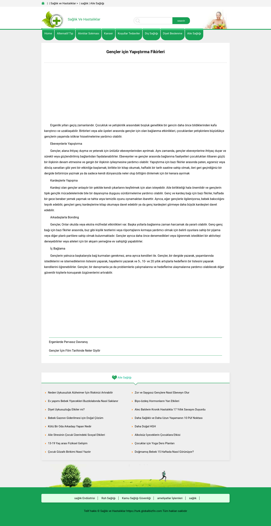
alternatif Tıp (65, 33)
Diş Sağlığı (151, 33)
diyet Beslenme (172, 33)
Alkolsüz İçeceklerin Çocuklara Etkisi (157, 435)
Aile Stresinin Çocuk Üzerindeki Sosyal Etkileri (76, 435)
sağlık (84, 3)
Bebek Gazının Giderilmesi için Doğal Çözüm (75, 418)
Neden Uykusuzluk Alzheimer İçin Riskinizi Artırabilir (80, 392)
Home (48, 33)
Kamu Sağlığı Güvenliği (136, 498)
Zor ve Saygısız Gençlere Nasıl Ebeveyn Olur (162, 392)
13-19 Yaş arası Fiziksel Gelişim (68, 443)
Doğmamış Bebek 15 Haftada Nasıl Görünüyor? (164, 451)
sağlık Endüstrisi (84, 498)
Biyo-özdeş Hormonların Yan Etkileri (157, 401)
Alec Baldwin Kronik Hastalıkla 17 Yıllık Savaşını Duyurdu (170, 409)
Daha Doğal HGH (145, 426)
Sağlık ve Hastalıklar (63, 3)
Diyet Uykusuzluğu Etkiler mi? (66, 409)
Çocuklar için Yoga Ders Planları (155, 443)
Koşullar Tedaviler (129, 33)
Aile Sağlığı (97, 3)
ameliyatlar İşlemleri (170, 498)
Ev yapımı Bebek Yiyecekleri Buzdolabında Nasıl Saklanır (83, 401)
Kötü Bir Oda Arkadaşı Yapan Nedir (69, 426)
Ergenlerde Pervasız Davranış (68, 342)
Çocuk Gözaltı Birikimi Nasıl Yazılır (69, 451)
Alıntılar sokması (88, 33)
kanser (108, 33)
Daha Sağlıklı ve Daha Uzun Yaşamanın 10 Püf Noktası (169, 418)
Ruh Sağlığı (108, 498)
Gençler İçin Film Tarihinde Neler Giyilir (74, 350)
